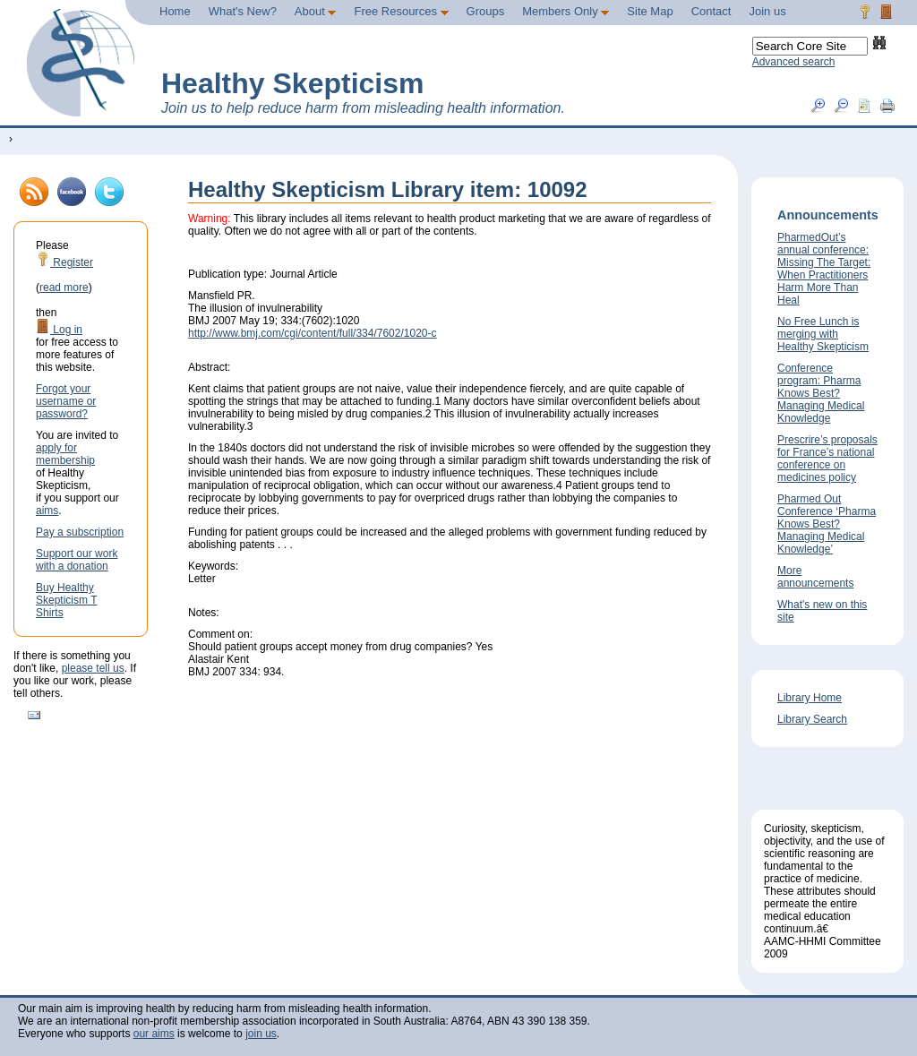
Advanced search (794, 62)
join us (261, 1033)
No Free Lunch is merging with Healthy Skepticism (823, 334)
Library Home (809, 697)
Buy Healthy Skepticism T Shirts (66, 600)
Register (64, 262)
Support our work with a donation (76, 559)
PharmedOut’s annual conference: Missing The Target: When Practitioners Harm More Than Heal (823, 268)
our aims (154, 1033)
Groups (486, 11)
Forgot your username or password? (66, 401)
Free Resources (401, 11)
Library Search (812, 719)
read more (64, 287)
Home (175, 11)
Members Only (565, 11)
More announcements (815, 576)
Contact (711, 11)
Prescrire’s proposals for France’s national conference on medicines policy (827, 459)
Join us (767, 11)
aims (47, 510)
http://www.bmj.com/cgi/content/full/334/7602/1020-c (312, 333)
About (316, 11)
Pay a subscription (80, 532)
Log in (59, 329)
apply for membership (65, 454)
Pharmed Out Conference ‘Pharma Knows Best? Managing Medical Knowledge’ (826, 524)
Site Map (650, 11)
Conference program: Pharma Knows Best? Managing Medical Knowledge (820, 393)
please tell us (93, 668)
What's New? (243, 11)
